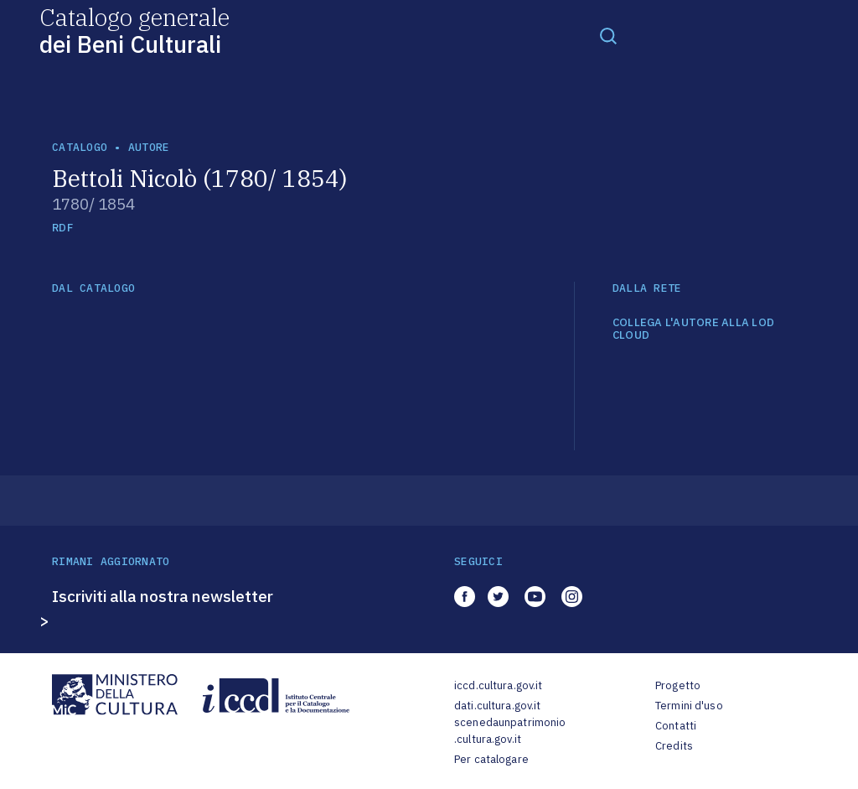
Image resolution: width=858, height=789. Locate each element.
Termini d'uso (689, 705)
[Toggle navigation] (608, 35)
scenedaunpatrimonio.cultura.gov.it (510, 730)
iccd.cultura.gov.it (498, 685)
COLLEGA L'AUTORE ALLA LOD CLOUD (693, 329)
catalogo (79, 147)
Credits (674, 746)
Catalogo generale (134, 30)
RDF (62, 228)
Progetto (677, 685)
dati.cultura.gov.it (497, 705)
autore (149, 147)
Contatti (675, 726)
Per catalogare (491, 759)
